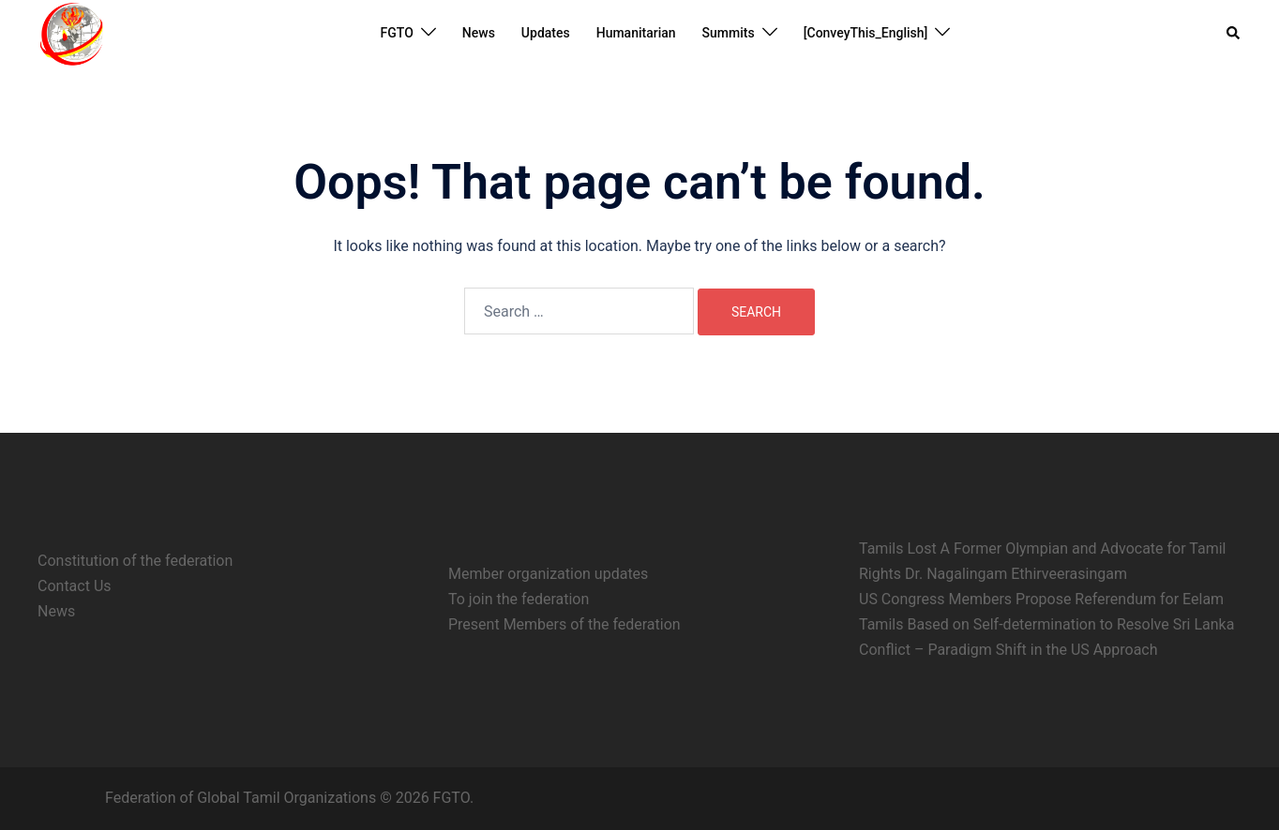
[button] (1233, 32)
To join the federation (518, 599)
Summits (728, 32)
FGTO (397, 32)
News (478, 32)
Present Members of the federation (564, 624)
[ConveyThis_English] (866, 32)
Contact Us (75, 586)
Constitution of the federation (135, 561)
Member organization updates (548, 574)
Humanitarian (636, 32)
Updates (545, 32)
